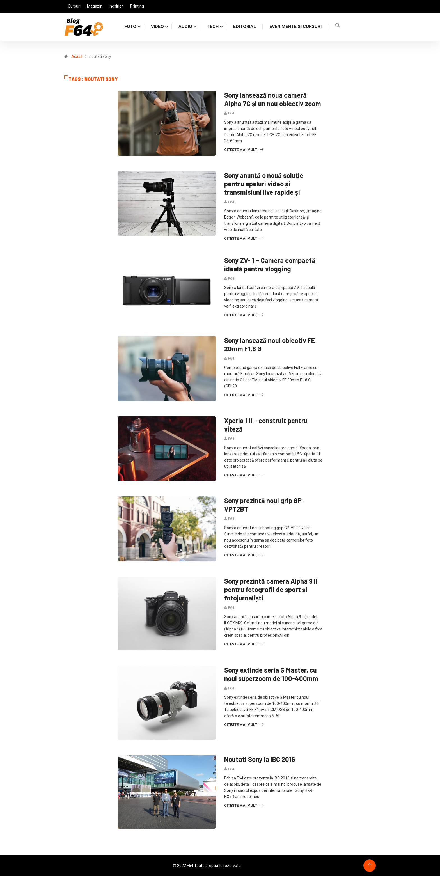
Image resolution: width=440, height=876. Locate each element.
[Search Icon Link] (338, 26)
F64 (231, 113)
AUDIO (185, 26)
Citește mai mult (243, 150)
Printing (137, 6)
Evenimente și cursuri (295, 26)
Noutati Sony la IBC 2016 (259, 759)
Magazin (94, 6)
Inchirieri (116, 6)
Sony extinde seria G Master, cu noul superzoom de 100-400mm (271, 674)
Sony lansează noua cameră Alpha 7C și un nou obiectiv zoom (272, 99)
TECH (213, 26)
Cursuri (74, 6)
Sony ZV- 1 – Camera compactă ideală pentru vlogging (269, 264)
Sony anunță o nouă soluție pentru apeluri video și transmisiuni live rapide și (263, 183)
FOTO (130, 26)
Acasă (76, 56)
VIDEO (157, 26)
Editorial (244, 26)
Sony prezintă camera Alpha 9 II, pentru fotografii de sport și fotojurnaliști (271, 589)
